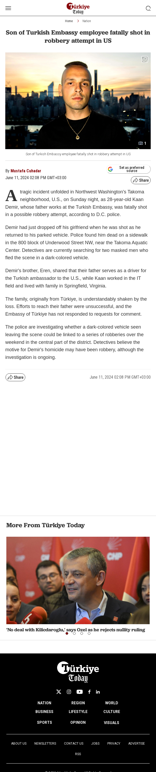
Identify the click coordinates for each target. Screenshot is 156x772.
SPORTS (44, 722)
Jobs (95, 743)
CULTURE (111, 711)
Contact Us (73, 743)
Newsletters (45, 743)
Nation (86, 21)
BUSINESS (44, 711)
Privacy (113, 743)
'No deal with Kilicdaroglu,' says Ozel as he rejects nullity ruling (75, 630)
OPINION (78, 722)
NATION (44, 703)
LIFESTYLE (78, 711)
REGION (78, 703)
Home (69, 21)
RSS (78, 754)
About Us (18, 743)
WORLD (111, 703)
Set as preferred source (126, 169)
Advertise (136, 743)
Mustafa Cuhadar (26, 170)
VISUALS (111, 723)
